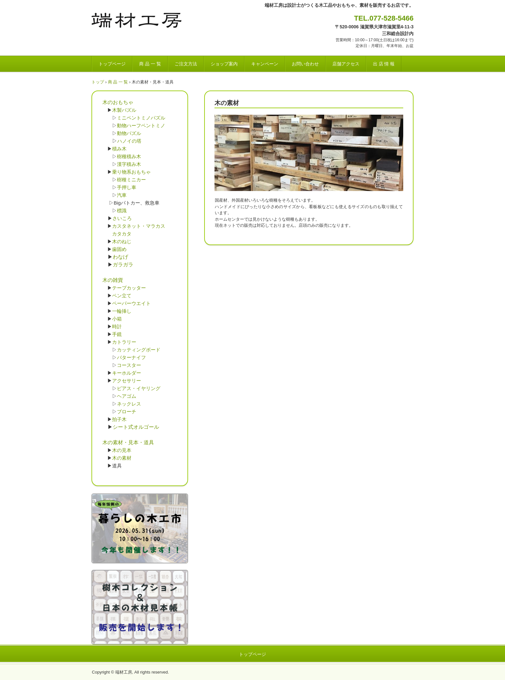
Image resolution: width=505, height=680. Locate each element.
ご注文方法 (186, 63)
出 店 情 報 (384, 63)
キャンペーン (264, 63)
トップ (97, 82)
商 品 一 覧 (150, 63)
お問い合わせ (305, 63)
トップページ (112, 63)
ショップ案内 (224, 63)
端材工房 (136, 20)
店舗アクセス (345, 63)
